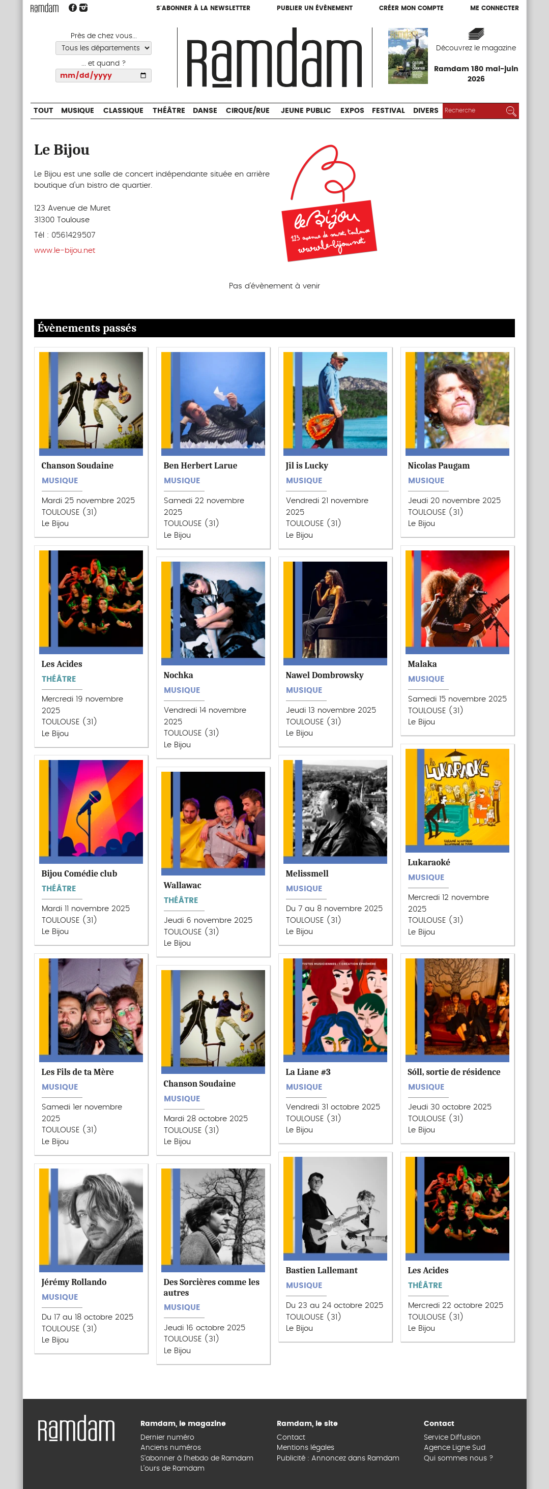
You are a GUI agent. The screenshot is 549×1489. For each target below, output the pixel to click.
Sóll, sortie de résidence (454, 1072)
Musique (77, 110)
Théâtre (169, 110)
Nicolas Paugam (439, 465)
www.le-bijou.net (64, 250)
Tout (43, 110)
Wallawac (182, 885)
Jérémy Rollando (74, 1282)
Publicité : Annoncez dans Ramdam (338, 1458)
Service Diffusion (452, 1437)
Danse (205, 110)
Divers (426, 110)
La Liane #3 (308, 1072)
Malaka (422, 664)
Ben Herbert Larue (201, 465)
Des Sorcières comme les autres (212, 1287)
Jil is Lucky (307, 465)
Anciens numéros (170, 1447)
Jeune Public (306, 110)
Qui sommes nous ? (459, 1458)
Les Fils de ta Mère (78, 1072)
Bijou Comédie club (80, 873)
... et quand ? (103, 63)
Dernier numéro (167, 1437)
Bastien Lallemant (322, 1270)
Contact (291, 1437)
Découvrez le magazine (476, 48)
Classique (123, 110)
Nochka (178, 675)
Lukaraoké (429, 862)
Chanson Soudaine (78, 465)
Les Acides (62, 664)
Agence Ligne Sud (454, 1447)
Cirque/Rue (248, 110)
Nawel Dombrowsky (325, 675)
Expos (352, 110)
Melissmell (307, 873)
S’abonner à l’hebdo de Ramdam (196, 1458)
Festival (388, 110)
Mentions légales (305, 1447)
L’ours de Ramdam (172, 1468)
